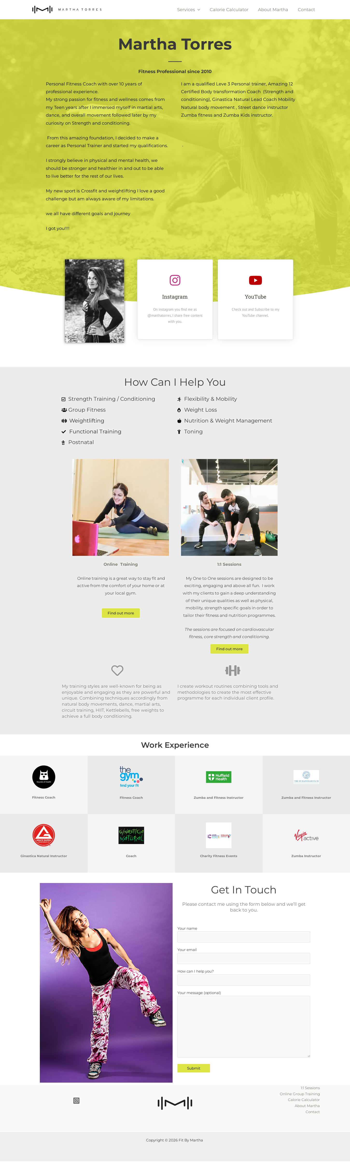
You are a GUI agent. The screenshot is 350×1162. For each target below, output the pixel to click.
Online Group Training (300, 1094)
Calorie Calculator (231, 9)
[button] (200, 9)
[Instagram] (175, 280)
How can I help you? (243, 979)
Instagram (175, 296)
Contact (306, 9)
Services (192, 9)
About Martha (274, 9)
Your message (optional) (243, 1029)
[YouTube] (255, 280)
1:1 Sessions (310, 1088)
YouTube (255, 296)
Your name (243, 934)
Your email (243, 957)
